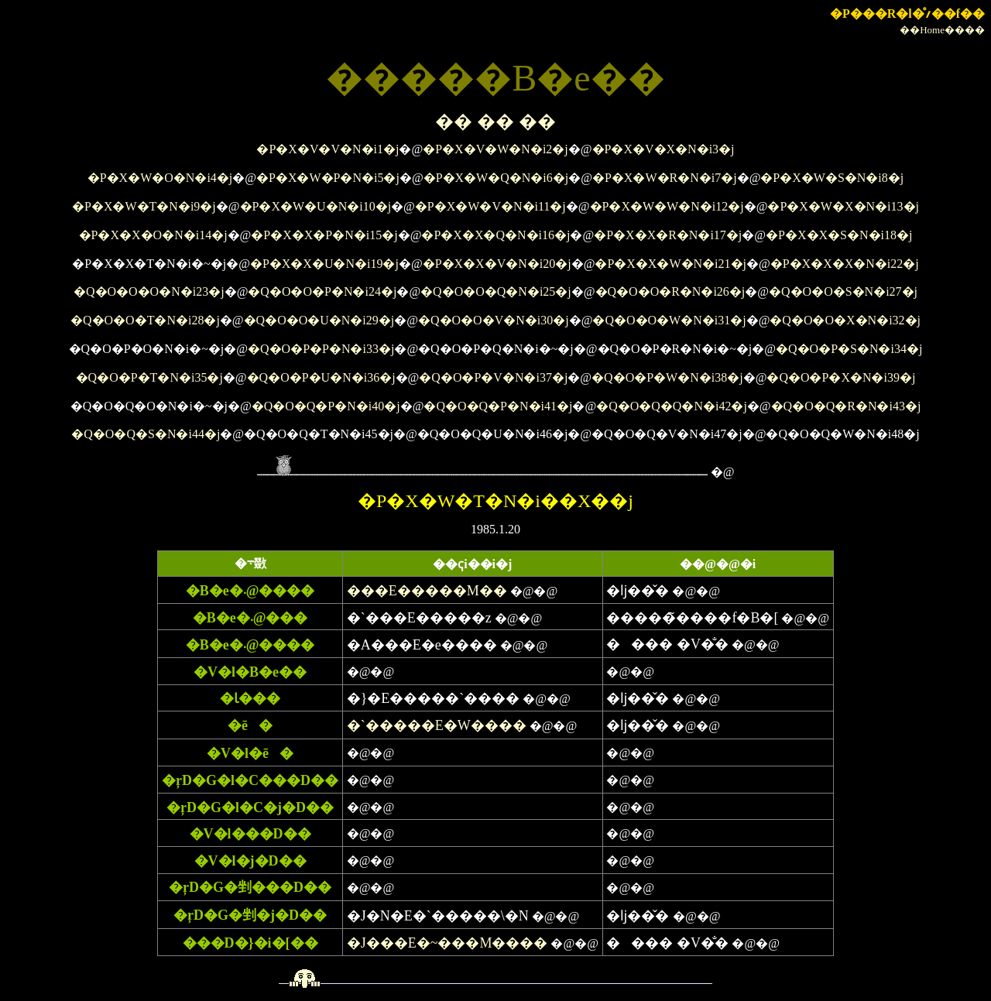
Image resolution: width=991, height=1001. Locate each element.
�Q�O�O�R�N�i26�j (670, 291)
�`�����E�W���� (436, 725)
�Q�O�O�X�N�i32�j (845, 320)
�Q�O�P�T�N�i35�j (149, 377)
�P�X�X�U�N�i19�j (324, 263)
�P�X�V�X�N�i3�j (663, 149)
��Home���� (942, 30)
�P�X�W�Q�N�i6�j (496, 177)
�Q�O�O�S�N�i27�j (843, 291)
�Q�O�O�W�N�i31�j (669, 320)
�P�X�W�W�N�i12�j (667, 206)
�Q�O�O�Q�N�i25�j (495, 291)
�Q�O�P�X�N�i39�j (840, 377)
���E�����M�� (427, 590)
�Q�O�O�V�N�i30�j (493, 320)
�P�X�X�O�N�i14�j (153, 235)
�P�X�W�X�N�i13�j (843, 206)
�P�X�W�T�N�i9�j (144, 206)
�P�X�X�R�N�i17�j (668, 235)
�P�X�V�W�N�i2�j (495, 149)
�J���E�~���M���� (447, 943)
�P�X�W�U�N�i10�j (316, 206)
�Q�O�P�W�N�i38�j (667, 377)
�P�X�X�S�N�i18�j (839, 235)
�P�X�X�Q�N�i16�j (495, 235)
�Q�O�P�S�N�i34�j (849, 348)
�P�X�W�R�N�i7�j (664, 177)
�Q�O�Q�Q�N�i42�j (671, 406)
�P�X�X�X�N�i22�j (844, 263)
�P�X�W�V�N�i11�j (490, 206)
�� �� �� (495, 121)
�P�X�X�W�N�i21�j (670, 263)
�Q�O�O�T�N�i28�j (145, 320)
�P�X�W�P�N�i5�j (327, 177)
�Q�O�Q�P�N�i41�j (497, 406)
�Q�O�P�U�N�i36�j (321, 377)
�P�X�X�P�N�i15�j (324, 235)
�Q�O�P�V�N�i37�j (493, 377)
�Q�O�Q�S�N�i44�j (145, 434)
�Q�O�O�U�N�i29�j (319, 320)
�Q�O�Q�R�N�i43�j (846, 406)
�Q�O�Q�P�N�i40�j (326, 406)
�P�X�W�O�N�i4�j (160, 177)
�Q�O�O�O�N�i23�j (149, 291)
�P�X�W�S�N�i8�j (832, 177)
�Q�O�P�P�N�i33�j (321, 348)
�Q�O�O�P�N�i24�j (322, 291)
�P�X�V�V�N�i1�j (327, 149)
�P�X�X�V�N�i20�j (497, 263)
